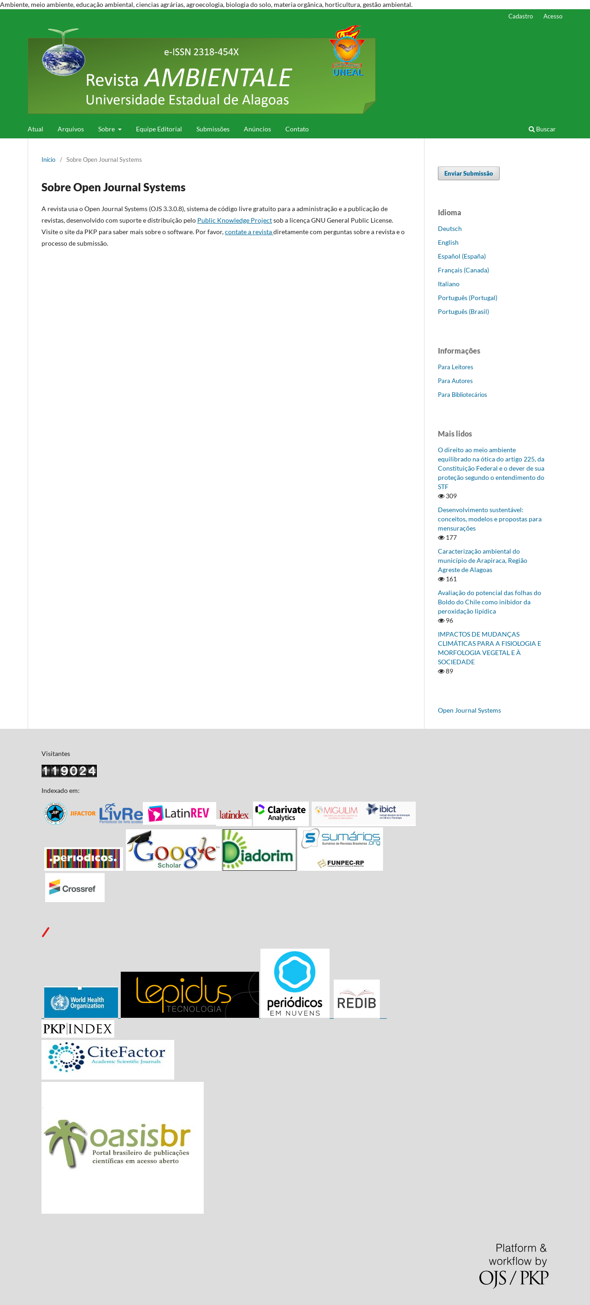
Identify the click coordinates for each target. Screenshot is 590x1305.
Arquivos (71, 129)
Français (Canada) (463, 270)
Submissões (213, 129)
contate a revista (249, 232)
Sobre (107, 129)
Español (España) (462, 256)
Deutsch (450, 228)
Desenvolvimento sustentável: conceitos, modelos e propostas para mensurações (490, 519)
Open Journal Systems (469, 710)
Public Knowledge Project (234, 220)
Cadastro (520, 16)
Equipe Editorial (159, 129)
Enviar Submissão (468, 173)
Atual (35, 129)
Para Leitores (455, 367)
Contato (297, 129)
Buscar (542, 129)
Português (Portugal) (467, 297)
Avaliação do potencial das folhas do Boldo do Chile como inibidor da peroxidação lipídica (489, 602)
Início (48, 159)
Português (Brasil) (463, 311)
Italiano (449, 284)
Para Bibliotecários (462, 394)
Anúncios (257, 129)
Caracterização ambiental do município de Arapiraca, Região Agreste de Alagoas (482, 560)
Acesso (552, 16)
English (448, 242)
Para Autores (455, 380)
